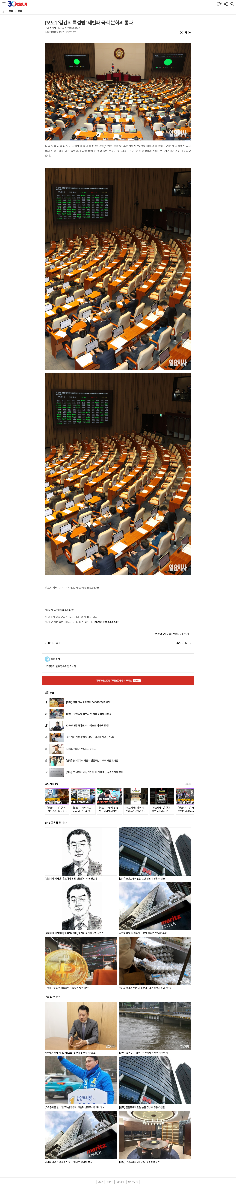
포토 (11, 11)
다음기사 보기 (182, 642)
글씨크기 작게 (181, 32)
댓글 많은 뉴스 (52, 997)
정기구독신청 (133, 1182)
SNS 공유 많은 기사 (56, 822)
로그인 (100, 1182)
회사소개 (120, 1182)
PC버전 (110, 1182)
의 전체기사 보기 (171, 634)
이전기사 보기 (53, 642)
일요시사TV (51, 784)
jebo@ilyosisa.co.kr (106, 622)
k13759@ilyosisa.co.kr (68, 28)
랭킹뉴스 (49, 692)
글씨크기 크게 (189, 32)
